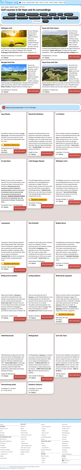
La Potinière (60, 114)
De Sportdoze (6, 161)
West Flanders (45, 456)
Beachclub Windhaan (35, 114)
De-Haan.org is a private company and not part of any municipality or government (24, 466)
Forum (43, 452)
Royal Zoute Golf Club (50, 62)
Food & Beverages (46, 437)
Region (56, 2)
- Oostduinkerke (66, 448)
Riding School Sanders (9, 276)
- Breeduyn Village (5, 449)
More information (33, 57)
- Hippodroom (3, 454)
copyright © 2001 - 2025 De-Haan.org (17, 468)
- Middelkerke (65, 441)
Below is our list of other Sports (14, 107)
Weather (61, 2)
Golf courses (37, 21)
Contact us (65, 462)
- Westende (65, 443)
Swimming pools (72, 18)
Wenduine (17, 295)
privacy (8, 468)
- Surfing (43, 435)
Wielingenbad (33, 336)
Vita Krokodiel (33, 223)
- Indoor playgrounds (26, 445)
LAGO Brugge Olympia (36, 161)
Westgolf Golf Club (7, 62)
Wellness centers (34, 18)
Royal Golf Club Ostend (50, 28)
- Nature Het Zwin (66, 426)
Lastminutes (3, 458)
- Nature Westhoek (67, 454)
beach (18, 307)
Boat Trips (52, 14)
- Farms (23, 441)
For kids (2, 433)
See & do (42, 2)
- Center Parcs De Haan (6, 452)
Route (42, 443)
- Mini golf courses (26, 447)
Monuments (21, 14)
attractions (59, 305)
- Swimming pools (46, 426)
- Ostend (64, 439)
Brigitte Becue (61, 223)
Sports (63, 18)
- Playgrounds (24, 443)
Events (46, 2)
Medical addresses (46, 450)
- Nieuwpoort (65, 445)
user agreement (3, 468)
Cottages (2, 445)
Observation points (32, 14)
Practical (51, 2)
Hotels (2, 456)
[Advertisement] (40, 98)
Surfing (45, 21)
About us (64, 458)
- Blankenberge (66, 433)
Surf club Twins (61, 336)
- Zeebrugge (65, 431)
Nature (56, 18)
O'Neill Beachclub (7, 336)
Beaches (23, 426)
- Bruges (43, 458)
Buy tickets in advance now (10, 145)
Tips (1, 430)
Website (6, 57)
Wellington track (61, 161)
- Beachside (3, 447)
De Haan (24, 2)
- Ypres (43, 462)
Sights (22, 428)
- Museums (24, 430)
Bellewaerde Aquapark (64, 276)
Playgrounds (68, 14)
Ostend (31, 35)
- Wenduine (65, 435)
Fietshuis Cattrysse (35, 385)
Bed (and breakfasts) (5, 441)
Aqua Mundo (5, 114)
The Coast (64, 424)
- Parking (43, 445)
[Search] (64, 2)
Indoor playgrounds (9, 18)
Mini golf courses (22, 18)
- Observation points (26, 435)
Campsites (3, 443)
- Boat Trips (24, 439)
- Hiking (43, 431)
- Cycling (43, 428)
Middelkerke (40, 248)
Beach (36, 2)
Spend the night (30, 2)
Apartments (3, 439)
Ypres (72, 297)
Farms (60, 14)
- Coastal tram (45, 447)
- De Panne (65, 452)
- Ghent (43, 460)
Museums (11, 14)
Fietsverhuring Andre (8, 385)
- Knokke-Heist (66, 428)
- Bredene (64, 437)
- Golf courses (45, 433)
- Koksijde (64, 450)
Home (1, 424)
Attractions (44, 14)
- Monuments (24, 433)
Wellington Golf (6, 28)
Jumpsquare (5, 223)
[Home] (20, 2)
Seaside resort (4, 428)
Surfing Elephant (34, 276)
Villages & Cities (47, 18)
